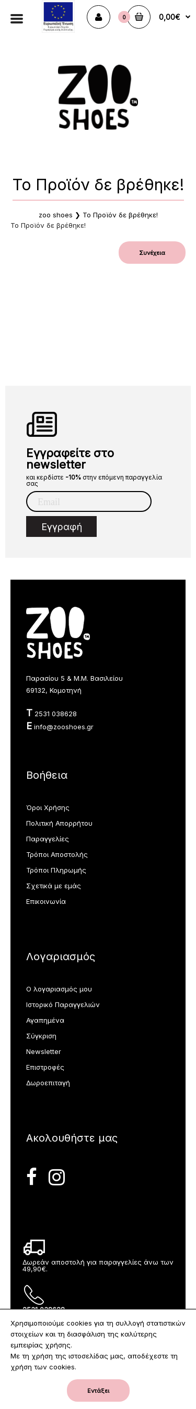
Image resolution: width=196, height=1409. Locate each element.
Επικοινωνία (46, 901)
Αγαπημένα (45, 1020)
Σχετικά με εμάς (53, 885)
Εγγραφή (61, 526)
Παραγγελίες (47, 839)
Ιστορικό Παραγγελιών (63, 1004)
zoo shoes (56, 215)
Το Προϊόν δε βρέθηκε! (120, 215)
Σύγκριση (41, 1036)
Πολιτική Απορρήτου (59, 823)
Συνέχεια (152, 252)
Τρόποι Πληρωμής (56, 870)
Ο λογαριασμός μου (59, 989)
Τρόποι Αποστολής (57, 854)
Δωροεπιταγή (48, 1083)
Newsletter (43, 1051)
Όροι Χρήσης (48, 807)
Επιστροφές (45, 1067)
